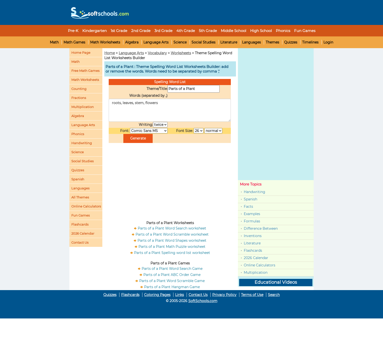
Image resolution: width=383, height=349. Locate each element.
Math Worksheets (105, 42)
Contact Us (198, 295)
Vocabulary (157, 53)
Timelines (310, 42)
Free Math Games (85, 71)
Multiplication (82, 107)
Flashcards (253, 250)
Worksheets (181, 53)
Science (180, 42)
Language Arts (156, 42)
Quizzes (290, 42)
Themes (272, 42)
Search (274, 295)
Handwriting (81, 143)
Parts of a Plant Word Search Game (172, 268)
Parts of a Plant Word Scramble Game (172, 281)
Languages (251, 42)
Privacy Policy (224, 295)
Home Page (80, 53)
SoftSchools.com (202, 301)
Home (109, 53)
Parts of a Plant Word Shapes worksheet (172, 240)
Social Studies (203, 42)
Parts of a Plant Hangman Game (172, 287)
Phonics (77, 134)
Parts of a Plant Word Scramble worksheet (172, 234)
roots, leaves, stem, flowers (170, 110)
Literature (228, 42)
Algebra (131, 42)
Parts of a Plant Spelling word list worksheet (172, 253)
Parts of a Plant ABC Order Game (172, 275)
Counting (78, 89)
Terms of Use (252, 295)
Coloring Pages (157, 295)
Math (54, 42)
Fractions (78, 98)
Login (328, 42)
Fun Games (304, 30)
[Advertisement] (222, 11)
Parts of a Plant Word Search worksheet (172, 228)
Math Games (74, 42)
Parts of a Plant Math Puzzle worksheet (171, 246)
